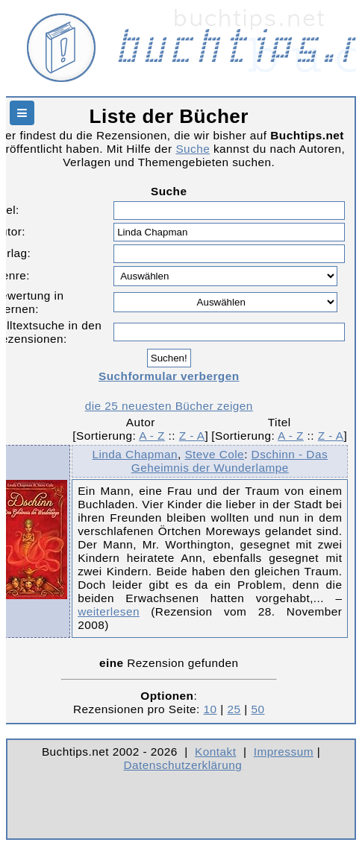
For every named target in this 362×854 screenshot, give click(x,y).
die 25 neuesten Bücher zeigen (169, 405)
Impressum (283, 751)
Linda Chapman (134, 454)
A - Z (152, 435)
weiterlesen (109, 611)
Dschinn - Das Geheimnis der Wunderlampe (229, 461)
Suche (192, 148)
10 (210, 709)
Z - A (192, 435)
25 (234, 709)
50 (257, 709)
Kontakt (215, 751)
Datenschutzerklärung (183, 765)
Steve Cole (214, 454)
